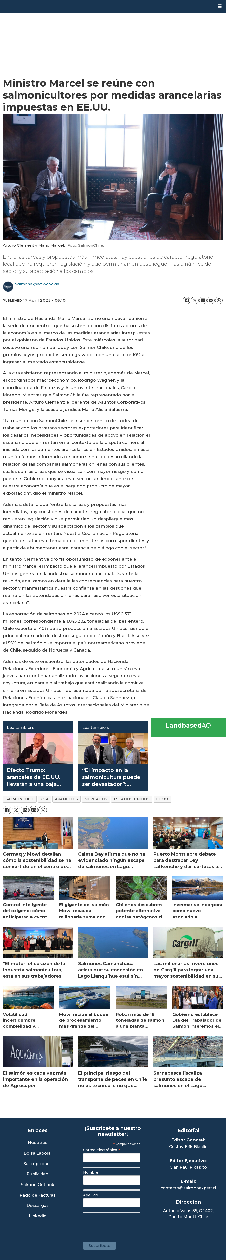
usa (45, 799)
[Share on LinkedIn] (203, 300)
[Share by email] (211, 300)
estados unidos (132, 799)
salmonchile (20, 799)
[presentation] (121, 1225)
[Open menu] (219, 6)
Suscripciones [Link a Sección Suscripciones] (37, 1164)
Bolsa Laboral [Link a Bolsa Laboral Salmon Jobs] (38, 1153)
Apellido (90, 1195)
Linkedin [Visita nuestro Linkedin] (37, 1216)
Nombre (90, 1172)
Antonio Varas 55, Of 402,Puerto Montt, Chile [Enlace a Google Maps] (188, 1213)
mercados (95, 799)
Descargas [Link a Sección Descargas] (38, 1205)
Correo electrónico (101, 1149)
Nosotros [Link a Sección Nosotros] (37, 1142)
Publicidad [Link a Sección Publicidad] (37, 1174)
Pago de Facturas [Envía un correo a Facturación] (38, 1195)
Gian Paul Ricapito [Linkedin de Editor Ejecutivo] (188, 1167)
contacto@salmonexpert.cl (188, 1188)
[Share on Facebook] (186, 300)
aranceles (66, 799)
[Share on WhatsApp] (219, 300)
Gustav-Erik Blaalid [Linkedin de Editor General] (188, 1146)
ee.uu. (162, 799)
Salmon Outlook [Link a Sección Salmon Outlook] (37, 1185)
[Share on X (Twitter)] (195, 300)
